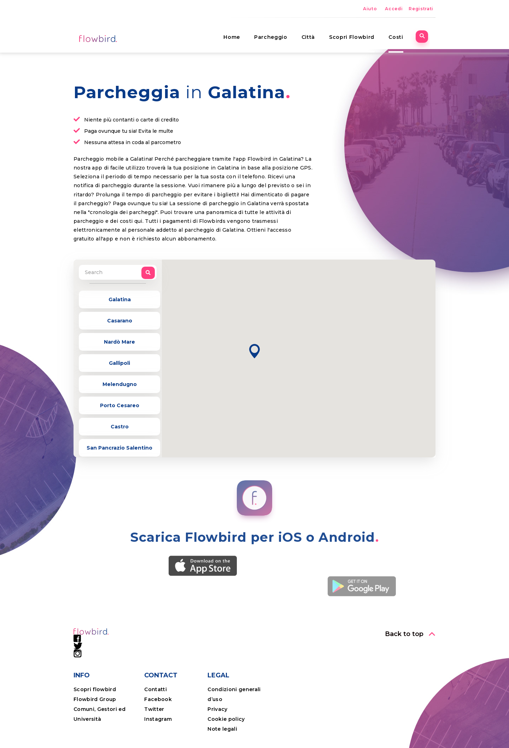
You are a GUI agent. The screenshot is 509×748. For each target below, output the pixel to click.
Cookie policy (226, 719)
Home (237, 33)
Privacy (217, 709)
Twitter (154, 709)
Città (314, 33)
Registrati (421, 8)
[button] (254, 351)
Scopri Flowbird (357, 33)
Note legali (222, 729)
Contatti (155, 689)
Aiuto (370, 8)
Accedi (394, 8)
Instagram (158, 719)
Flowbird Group (95, 699)
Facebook (158, 699)
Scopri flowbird (95, 689)
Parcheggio (276, 33)
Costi (401, 33)
